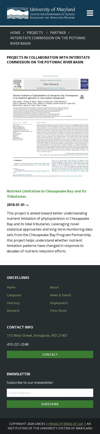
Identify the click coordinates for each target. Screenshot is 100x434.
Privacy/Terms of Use (66, 424)
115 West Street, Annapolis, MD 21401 (37, 335)
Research (13, 311)
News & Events (60, 295)
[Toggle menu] (90, 13)
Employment (59, 303)
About (54, 287)
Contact (50, 354)
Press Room (58, 311)
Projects (35, 32)
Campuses (14, 295)
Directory (13, 303)
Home (15, 32)
